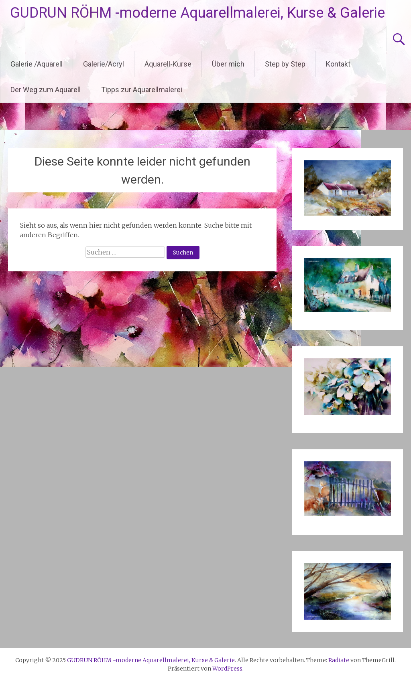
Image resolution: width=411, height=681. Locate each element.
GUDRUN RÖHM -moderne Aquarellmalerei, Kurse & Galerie (197, 12)
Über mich (228, 64)
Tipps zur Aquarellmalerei (141, 89)
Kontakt (338, 64)
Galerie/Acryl (103, 64)
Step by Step (285, 64)
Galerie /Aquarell (36, 64)
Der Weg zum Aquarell (45, 89)
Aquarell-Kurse (167, 64)
